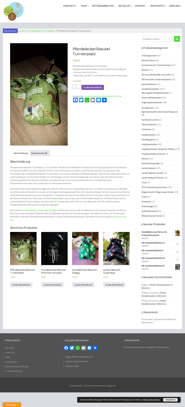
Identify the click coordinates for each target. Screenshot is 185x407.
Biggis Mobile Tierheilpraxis (79, 356)
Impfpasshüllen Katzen (153, 153)
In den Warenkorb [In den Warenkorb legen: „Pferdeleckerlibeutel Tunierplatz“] (21, 284)
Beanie (145, 69)
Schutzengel (148, 206)
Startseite (69, 5)
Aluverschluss (148, 60)
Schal (144, 196)
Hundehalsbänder (150, 88)
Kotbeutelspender (151, 163)
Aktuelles (124, 5)
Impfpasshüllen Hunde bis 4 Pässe (158, 149)
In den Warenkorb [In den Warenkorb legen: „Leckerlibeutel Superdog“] (114, 284)
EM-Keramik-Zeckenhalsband (156, 79)
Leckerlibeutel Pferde (110, 96)
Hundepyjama (148, 139)
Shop (84, 5)
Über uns (174, 5)
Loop (144, 182)
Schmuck (146, 201)
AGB (8, 357)
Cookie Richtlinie (14, 371)
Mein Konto (157, 5)
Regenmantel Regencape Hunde (158, 191)
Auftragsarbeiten (102, 5)
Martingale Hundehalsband (155, 92)
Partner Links (72, 366)
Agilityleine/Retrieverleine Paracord (159, 111)
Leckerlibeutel (92, 96)
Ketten (145, 158)
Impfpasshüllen (149, 144)
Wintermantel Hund (151, 215)
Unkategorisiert (150, 55)
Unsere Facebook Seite (76, 361)
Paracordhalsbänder (152, 97)
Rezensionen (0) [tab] (39, 153)
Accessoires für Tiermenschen (156, 65)
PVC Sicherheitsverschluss (154, 187)
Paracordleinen (149, 124)
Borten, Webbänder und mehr (156, 74)
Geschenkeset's (149, 84)
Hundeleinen (148, 107)
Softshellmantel (150, 211)
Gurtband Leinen (150, 119)
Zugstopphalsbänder (152, 102)
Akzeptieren (170, 400)
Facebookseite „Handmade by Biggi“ (40, 210)
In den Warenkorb (93, 87)
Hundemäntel (148, 134)
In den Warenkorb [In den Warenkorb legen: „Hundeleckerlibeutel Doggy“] (83, 284)
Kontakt (140, 5)
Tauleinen (146, 129)
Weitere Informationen (151, 400)
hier (56, 201)
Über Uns (10, 352)
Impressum (11, 361)
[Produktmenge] (77, 87)
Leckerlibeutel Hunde (152, 172)
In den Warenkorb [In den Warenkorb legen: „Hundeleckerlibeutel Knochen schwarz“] (52, 284)
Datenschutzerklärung (17, 366)
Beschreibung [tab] (21, 153)
